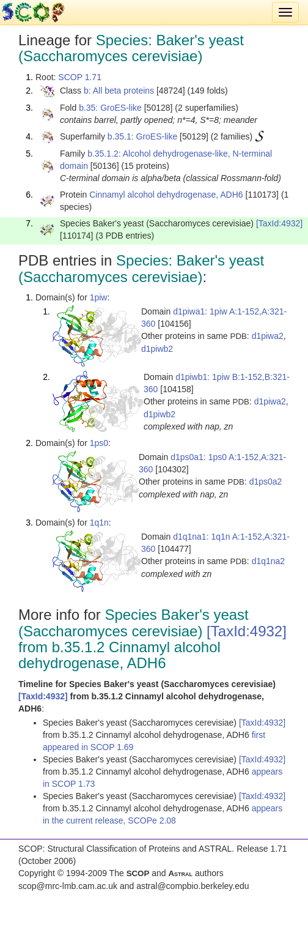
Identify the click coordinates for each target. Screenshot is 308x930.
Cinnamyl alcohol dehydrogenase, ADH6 (166, 194)
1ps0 (99, 443)
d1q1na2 (268, 561)
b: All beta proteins (119, 90)
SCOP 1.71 (79, 77)
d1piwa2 (268, 336)
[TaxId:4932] (279, 223)
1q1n (99, 522)
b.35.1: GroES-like (142, 136)
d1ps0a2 (265, 481)
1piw (99, 297)
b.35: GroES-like (110, 108)
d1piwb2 (157, 349)
